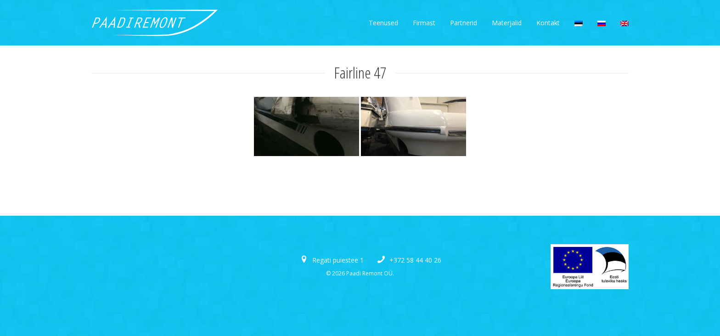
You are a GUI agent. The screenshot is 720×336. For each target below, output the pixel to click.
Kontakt (548, 22)
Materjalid (507, 22)
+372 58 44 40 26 (415, 260)
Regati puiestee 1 (338, 260)
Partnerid (463, 22)
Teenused (383, 22)
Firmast (424, 22)
